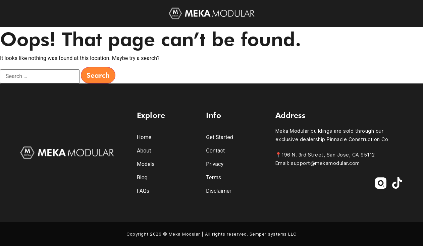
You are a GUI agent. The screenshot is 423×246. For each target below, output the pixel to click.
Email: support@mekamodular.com (317, 163)
